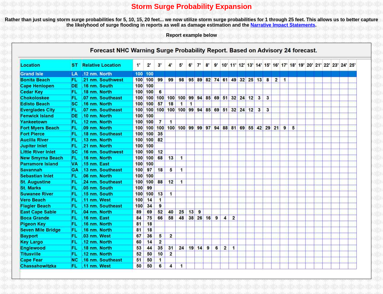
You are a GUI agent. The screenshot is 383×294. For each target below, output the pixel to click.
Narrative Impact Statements (282, 25)
